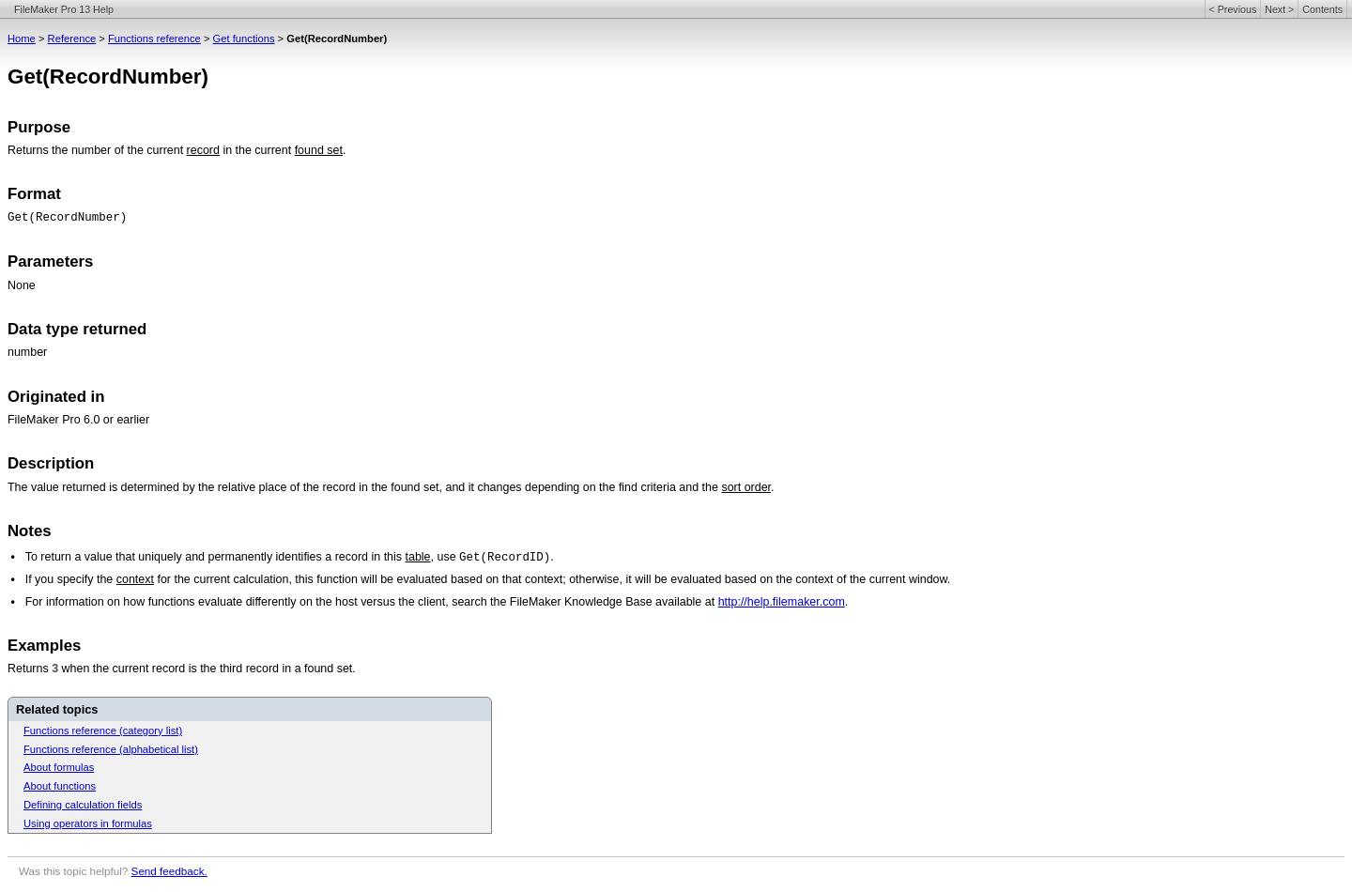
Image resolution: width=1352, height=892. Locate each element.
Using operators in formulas (87, 823)
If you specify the (70, 579)
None (22, 285)
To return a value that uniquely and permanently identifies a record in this (215, 556)
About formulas (58, 767)
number (27, 352)
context (135, 579)
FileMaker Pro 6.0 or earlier (78, 419)
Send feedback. (169, 871)
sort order (746, 487)
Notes (30, 531)
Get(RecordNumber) (67, 217)
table (418, 556)
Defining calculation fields (82, 804)
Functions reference (154, 38)
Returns (30, 668)
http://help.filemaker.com (781, 601)
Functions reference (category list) (102, 730)
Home (22, 38)
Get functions (244, 38)
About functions (59, 786)
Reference (72, 38)
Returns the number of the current (97, 150)
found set (319, 150)
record (203, 150)
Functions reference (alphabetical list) (110, 749)
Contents (1322, 9)
